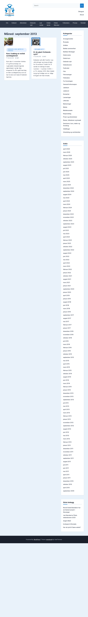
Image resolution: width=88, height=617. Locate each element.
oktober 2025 (67, 159)
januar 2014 (67, 390)
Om (7, 23)
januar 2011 (66, 478)
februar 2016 (67, 347)
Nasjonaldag (67, 114)
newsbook (49, 539)
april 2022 (66, 263)
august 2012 (67, 429)
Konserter (66, 94)
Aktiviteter (23, 23)
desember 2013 (68, 393)
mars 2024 (66, 204)
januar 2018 (67, 312)
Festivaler (66, 68)
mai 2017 (66, 321)
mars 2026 (66, 152)
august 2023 (67, 227)
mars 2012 (66, 439)
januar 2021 (67, 286)
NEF (18, 58)
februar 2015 (67, 370)
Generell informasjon (70, 84)
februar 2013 (67, 416)
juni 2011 (66, 468)
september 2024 (68, 191)
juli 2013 (66, 403)
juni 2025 (66, 172)
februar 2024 (67, 207)
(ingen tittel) (67, 521)
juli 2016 (66, 341)
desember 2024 (68, 188)
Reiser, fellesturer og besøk (72, 120)
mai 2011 (66, 471)
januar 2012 (67, 445)
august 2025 (67, 165)
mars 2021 (66, 282)
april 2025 (66, 178)
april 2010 (66, 487)
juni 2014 (66, 380)
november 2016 (68, 334)
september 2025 (68, 162)
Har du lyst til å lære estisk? (72, 527)
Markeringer (67, 104)
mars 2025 (66, 181)
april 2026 (66, 149)
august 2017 (67, 318)
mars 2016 (66, 344)
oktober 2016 (67, 338)
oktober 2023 (67, 220)
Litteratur (66, 100)
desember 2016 (68, 331)
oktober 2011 (67, 455)
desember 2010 (68, 481)
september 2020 (68, 289)
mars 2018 (66, 308)
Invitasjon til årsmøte (69, 524)
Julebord (66, 91)
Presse (75, 23)
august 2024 (67, 194)
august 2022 (67, 253)
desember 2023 (68, 214)
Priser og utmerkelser (70, 117)
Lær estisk (41, 24)
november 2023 (68, 217)
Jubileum (66, 87)
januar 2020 (67, 292)
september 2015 (68, 357)
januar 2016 (67, 351)
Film (64, 71)
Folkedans (66, 23)
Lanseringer (67, 97)
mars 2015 (66, 367)
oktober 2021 (67, 276)
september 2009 (68, 491)
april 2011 (66, 474)
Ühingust (81, 11)
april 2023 (66, 237)
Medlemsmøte (67, 110)
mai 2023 (66, 233)
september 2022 (68, 250)
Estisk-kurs (66, 58)
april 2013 (66, 409)
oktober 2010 (67, 484)
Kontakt (83, 23)
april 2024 (66, 201)
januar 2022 (67, 273)
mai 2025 (66, 175)
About (82, 15)
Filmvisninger (67, 74)
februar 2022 (67, 269)
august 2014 (67, 377)
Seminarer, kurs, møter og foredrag (16, 50)
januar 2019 (67, 299)
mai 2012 (66, 435)
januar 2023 (67, 243)
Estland (14, 23)
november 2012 (68, 422)
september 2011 (68, 458)
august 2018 (67, 302)
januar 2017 (67, 328)
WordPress (37, 539)
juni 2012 (66, 432)
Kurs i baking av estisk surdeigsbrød (15, 55)
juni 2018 (66, 305)
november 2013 (68, 396)
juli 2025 (66, 168)
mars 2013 (66, 413)
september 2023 (68, 224)
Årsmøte (66, 42)
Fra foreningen (68, 81)
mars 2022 (66, 266)
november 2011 (68, 452)
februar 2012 (67, 442)
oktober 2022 (67, 246)
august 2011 (67, 461)
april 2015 (66, 364)
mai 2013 (66, 406)
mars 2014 (66, 383)
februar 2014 (67, 387)
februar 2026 (67, 155)
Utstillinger (66, 129)
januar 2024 (67, 211)
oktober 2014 (67, 373)
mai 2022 (66, 260)
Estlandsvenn (67, 65)
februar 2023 (67, 240)
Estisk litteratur (56, 24)
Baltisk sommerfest (69, 48)
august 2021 (67, 279)
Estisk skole (48, 24)
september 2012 (68, 426)
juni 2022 (66, 256)
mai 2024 (66, 198)
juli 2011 (65, 465)
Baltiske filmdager (69, 52)
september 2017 (68, 315)
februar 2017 (67, 325)
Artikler (65, 45)
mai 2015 (66, 360)
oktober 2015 (67, 354)
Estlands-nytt (33, 24)
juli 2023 (66, 230)
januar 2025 (67, 185)
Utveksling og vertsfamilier (71, 132)
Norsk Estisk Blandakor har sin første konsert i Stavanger (71, 510)
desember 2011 (68, 448)
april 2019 (66, 295)
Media (65, 107)
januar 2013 (67, 419)
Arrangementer (68, 39)
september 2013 (68, 399)
